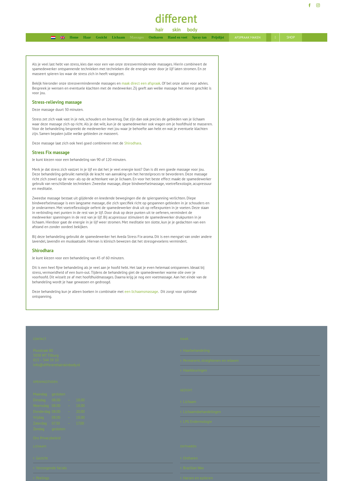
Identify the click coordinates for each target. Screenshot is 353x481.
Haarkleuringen (195, 370)
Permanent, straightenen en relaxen (211, 360)
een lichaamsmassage (141, 291)
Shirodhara (132, 143)
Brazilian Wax (193, 468)
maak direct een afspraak (141, 83)
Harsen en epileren (198, 478)
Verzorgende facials (51, 468)
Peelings (42, 478)
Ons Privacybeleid (47, 438)
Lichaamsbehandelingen (202, 411)
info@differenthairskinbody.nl (56, 365)
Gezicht (42, 458)
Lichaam (189, 401)
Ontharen (190, 458)
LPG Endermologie (197, 421)
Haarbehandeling (196, 350)
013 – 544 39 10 (46, 360)
